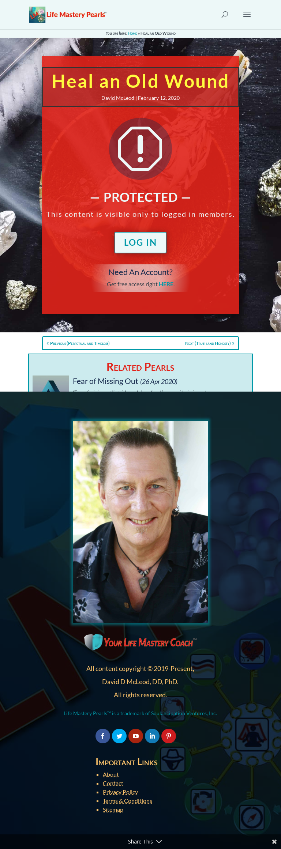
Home (132, 33)
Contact (113, 783)
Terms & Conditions (127, 800)
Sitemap (113, 809)
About (111, 774)
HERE (166, 283)
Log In (140, 242)
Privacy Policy (120, 791)
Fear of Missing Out (105, 380)
